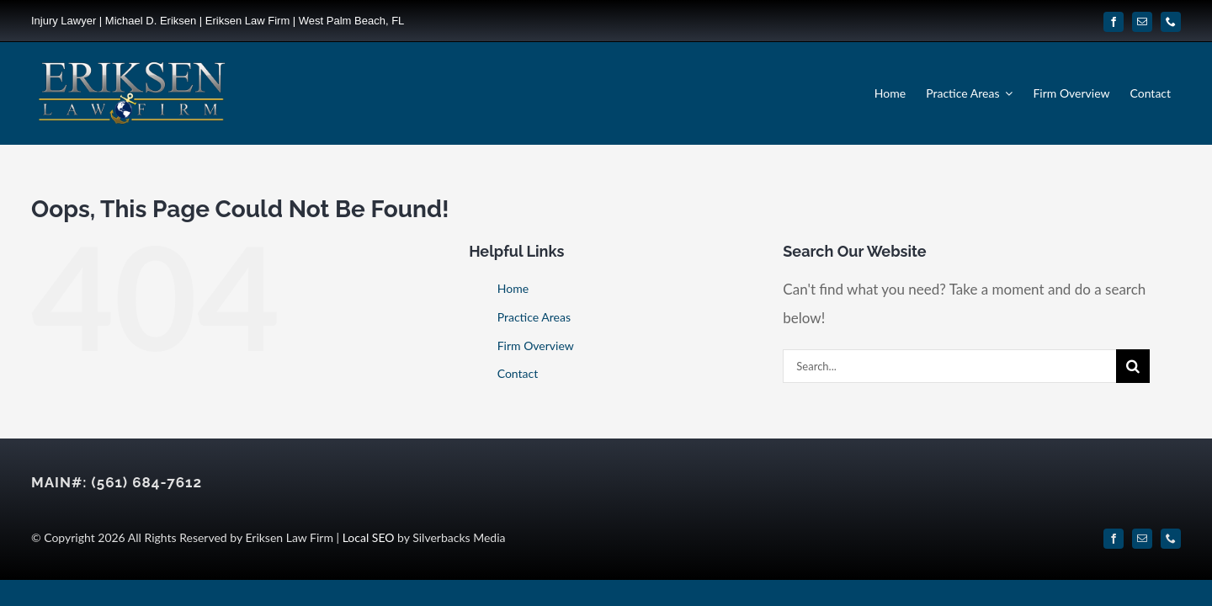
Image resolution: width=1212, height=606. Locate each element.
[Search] (1133, 366)
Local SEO (369, 537)
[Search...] (949, 366)
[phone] (1171, 22)
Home (513, 288)
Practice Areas (534, 317)
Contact (518, 373)
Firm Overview (535, 345)
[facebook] (1113, 22)
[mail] (1142, 22)
